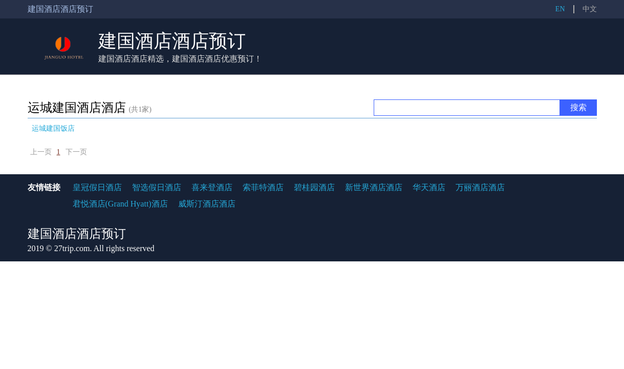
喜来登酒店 (211, 187)
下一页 (76, 152)
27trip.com (72, 248)
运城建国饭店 (53, 128)
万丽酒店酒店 (480, 187)
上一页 (41, 152)
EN (560, 9)
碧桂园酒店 (314, 187)
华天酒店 (429, 187)
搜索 (578, 107)
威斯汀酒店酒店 (206, 203)
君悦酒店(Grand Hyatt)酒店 (120, 203)
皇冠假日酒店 (97, 187)
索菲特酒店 (263, 187)
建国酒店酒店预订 (172, 41)
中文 (590, 9)
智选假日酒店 (156, 187)
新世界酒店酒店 (373, 187)
